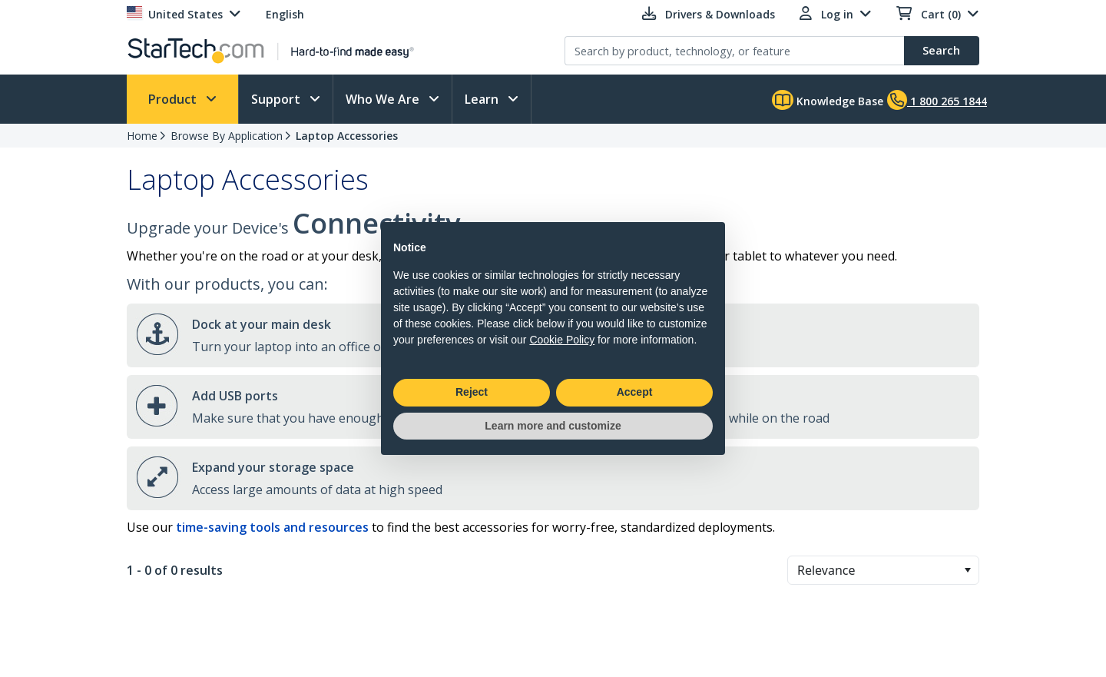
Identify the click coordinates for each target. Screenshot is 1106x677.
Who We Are (384, 99)
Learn (483, 99)
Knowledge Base (827, 100)
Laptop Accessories (347, 135)
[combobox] (883, 570)
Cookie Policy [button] (561, 340)
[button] (967, 570)
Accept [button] (635, 392)
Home (142, 135)
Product (174, 99)
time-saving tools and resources (272, 527)
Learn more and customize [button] (553, 426)
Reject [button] (471, 392)
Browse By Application (227, 135)
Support (277, 99)
